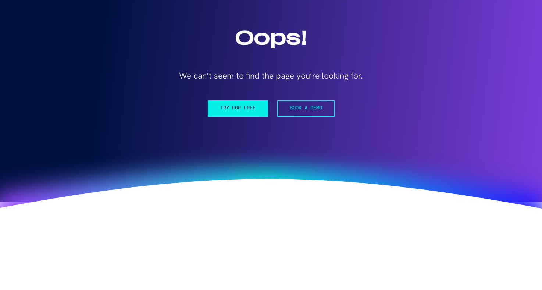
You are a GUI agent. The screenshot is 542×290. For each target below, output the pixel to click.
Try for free (238, 108)
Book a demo (306, 108)
